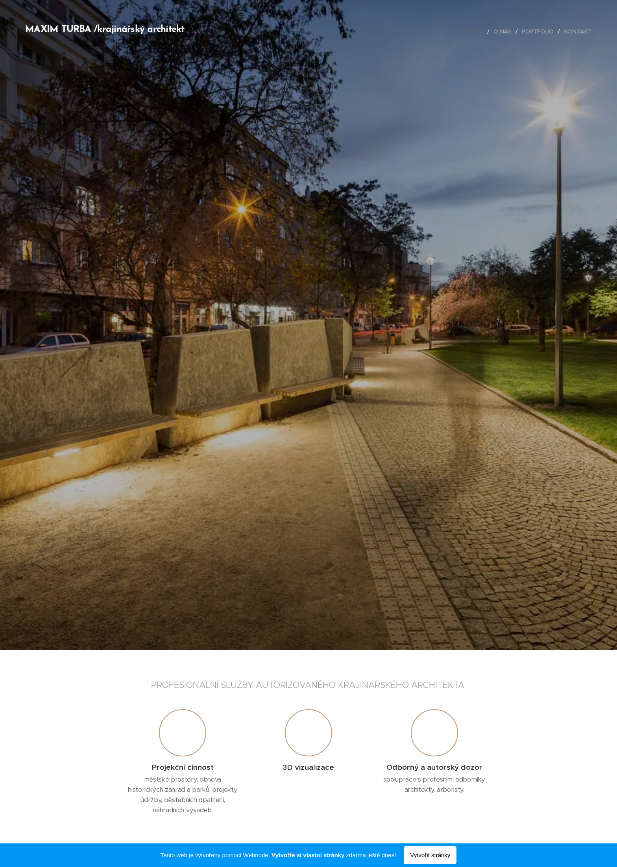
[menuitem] (476, 31)
